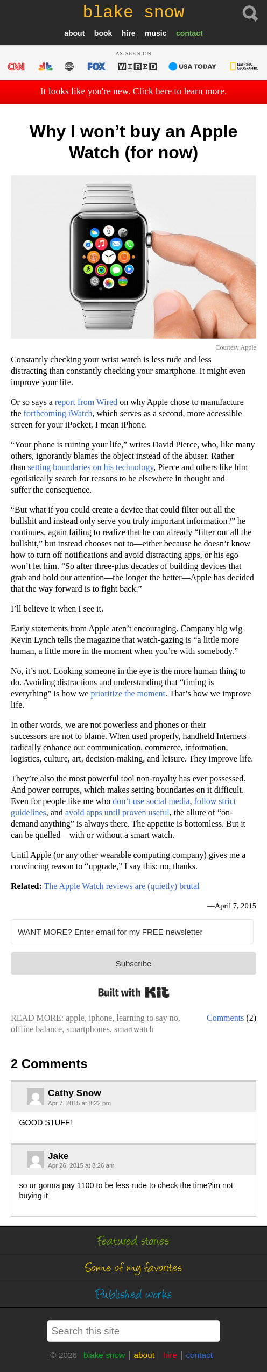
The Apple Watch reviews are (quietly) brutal (121, 886)
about (74, 33)
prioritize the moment (127, 693)
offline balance (36, 1029)
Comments (225, 1017)
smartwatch (134, 1029)
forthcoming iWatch (58, 413)
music (155, 33)
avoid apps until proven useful (117, 812)
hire (129, 33)
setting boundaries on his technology (91, 467)
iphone (101, 1017)
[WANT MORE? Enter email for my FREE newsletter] (132, 931)
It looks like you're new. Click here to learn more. (133, 91)
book (103, 33)
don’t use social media (151, 801)
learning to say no (147, 1017)
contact (189, 33)
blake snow (104, 1355)
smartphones (88, 1029)
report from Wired (86, 402)
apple (75, 1017)
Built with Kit (134, 992)
